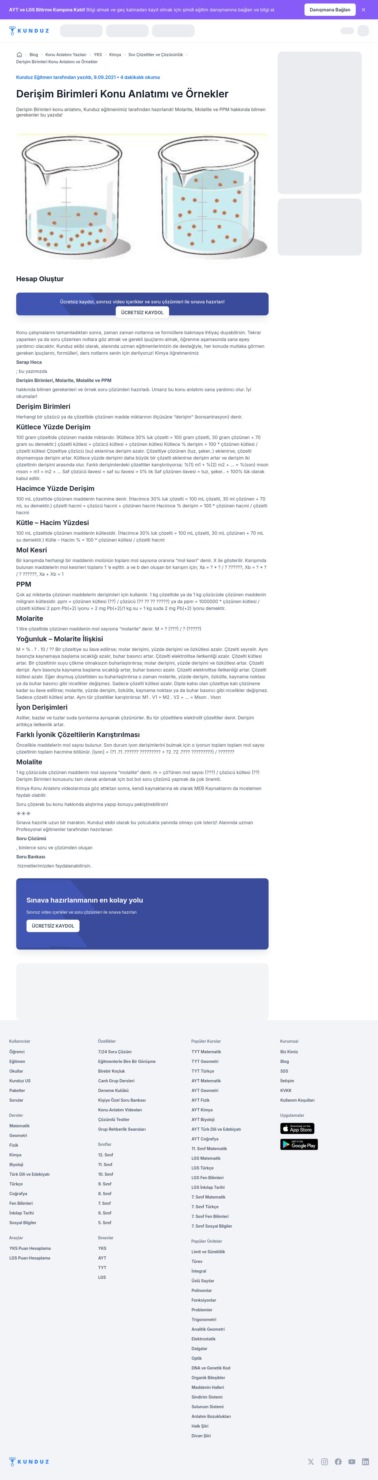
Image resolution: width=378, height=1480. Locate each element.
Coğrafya (18, 1193)
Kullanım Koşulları (298, 1100)
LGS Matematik (206, 1158)
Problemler (202, 1309)
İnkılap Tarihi (21, 1212)
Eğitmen (17, 1061)
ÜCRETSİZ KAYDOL (142, 312)
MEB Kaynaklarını (213, 788)
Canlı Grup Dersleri (116, 1080)
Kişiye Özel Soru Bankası (122, 1100)
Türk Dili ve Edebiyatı (29, 1174)
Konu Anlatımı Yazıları (65, 54)
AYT (102, 1258)
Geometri (18, 1135)
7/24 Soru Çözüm (115, 1051)
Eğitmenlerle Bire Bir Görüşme (127, 1061)
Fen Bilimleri (21, 1203)
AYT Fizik (201, 1100)
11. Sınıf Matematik (209, 1148)
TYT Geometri (205, 1061)
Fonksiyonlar (204, 1300)
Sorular (16, 1100)
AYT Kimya (202, 1109)
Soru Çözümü (31, 838)
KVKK (286, 1090)
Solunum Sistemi (208, 1406)
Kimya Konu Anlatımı (38, 788)
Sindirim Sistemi (207, 1397)
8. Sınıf (105, 1193)
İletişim (287, 1080)
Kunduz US (20, 1080)
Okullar (16, 1071)
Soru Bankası (30, 857)
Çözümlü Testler (114, 1119)
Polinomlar (202, 1290)
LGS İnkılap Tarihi (208, 1187)
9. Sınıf (105, 1183)
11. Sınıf (105, 1164)
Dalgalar (199, 1348)
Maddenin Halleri (208, 1387)
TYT (102, 1267)
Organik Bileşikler (208, 1377)
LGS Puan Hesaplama (29, 1258)
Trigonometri (204, 1319)
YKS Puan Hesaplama (30, 1248)
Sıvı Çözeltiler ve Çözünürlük (155, 54)
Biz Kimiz (289, 1051)
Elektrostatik (203, 1338)
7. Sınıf (104, 1203)
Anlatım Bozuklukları (211, 1416)
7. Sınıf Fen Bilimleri (210, 1216)
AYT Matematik (206, 1080)
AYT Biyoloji (203, 1119)
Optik (197, 1358)
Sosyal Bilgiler (22, 1222)
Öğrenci (16, 1051)
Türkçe (16, 1183)
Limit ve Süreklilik (208, 1251)
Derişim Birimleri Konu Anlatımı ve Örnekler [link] (57, 61)
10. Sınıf (105, 1174)
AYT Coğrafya (205, 1138)
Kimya (115, 54)
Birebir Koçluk (111, 1071)
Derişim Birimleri (34, 380)
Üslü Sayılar (203, 1280)
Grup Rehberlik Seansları (122, 1129)
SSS (284, 1071)
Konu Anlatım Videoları (120, 1109)
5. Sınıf (104, 1222)
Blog (34, 54)
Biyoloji (16, 1164)
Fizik (13, 1145)
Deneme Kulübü (113, 1090)
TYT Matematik (206, 1051)
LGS (102, 1277)
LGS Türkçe (203, 1167)
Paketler (17, 1090)
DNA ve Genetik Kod (211, 1367)
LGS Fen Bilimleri (208, 1177)
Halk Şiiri (200, 1426)
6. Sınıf (105, 1212)
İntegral (199, 1271)
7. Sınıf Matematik (208, 1197)
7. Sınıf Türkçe (205, 1206)
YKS (98, 54)
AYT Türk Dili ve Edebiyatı (216, 1129)
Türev (197, 1261)
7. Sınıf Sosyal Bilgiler (212, 1226)
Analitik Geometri (208, 1329)
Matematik (19, 1125)
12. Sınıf (105, 1154)
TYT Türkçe (203, 1071)
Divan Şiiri (201, 1435)
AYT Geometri (205, 1090)
